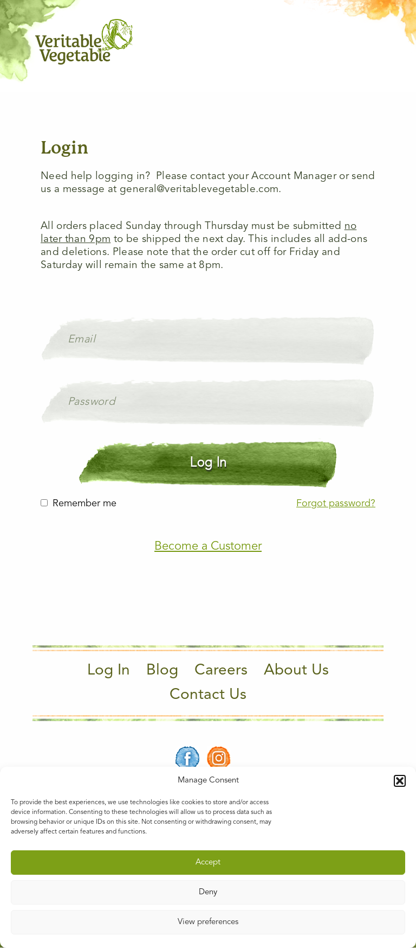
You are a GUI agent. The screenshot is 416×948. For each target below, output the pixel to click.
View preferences (208, 922)
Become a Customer (208, 546)
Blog (162, 670)
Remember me (84, 503)
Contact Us (208, 695)
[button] (399, 780)
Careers (221, 670)
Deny (208, 892)
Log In (108, 670)
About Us (296, 670)
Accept (208, 862)
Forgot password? (335, 503)
